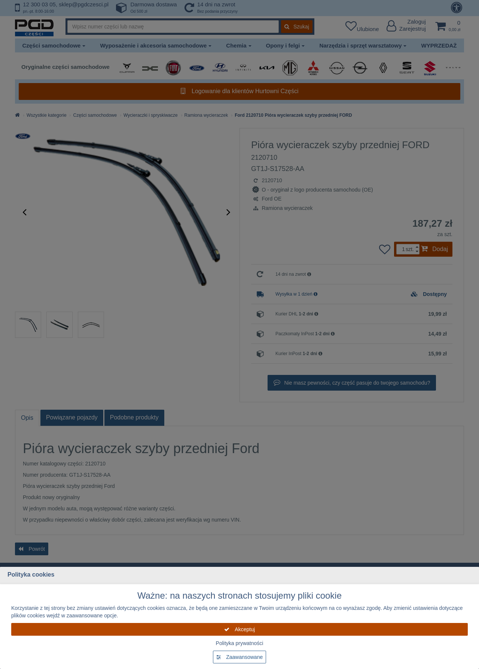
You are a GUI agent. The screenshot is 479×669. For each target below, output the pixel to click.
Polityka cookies (30, 574)
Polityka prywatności (239, 643)
